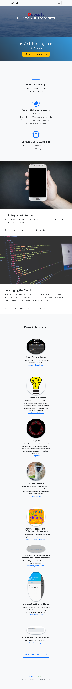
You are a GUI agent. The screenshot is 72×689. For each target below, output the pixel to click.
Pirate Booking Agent (36, 643)
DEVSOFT (15, 3)
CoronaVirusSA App (36, 614)
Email (31, 676)
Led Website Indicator (36, 413)
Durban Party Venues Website (36, 566)
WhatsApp (39, 676)
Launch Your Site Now (36, 54)
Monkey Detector (36, 496)
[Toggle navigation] (59, 3)
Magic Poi (36, 456)
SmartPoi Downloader (36, 365)
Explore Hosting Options (36, 654)
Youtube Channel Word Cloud (36, 539)
